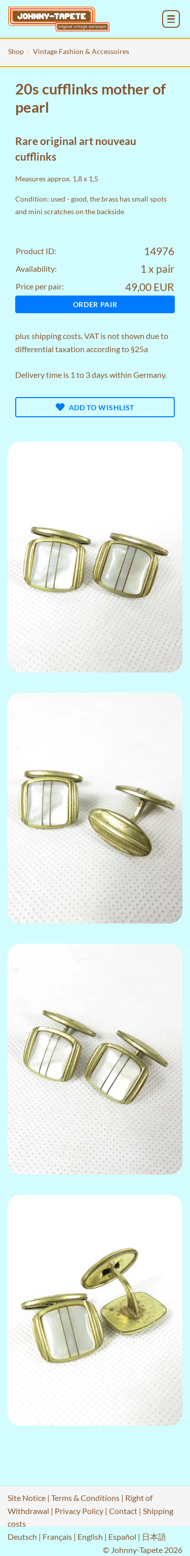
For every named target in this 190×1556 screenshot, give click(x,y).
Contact (123, 1511)
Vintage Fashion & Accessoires (81, 51)
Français (57, 1536)
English (90, 1536)
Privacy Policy (79, 1511)
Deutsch (22, 1536)
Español (122, 1536)
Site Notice (27, 1497)
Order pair (95, 304)
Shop (16, 51)
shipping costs (56, 336)
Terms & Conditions (85, 1497)
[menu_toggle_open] (171, 19)
